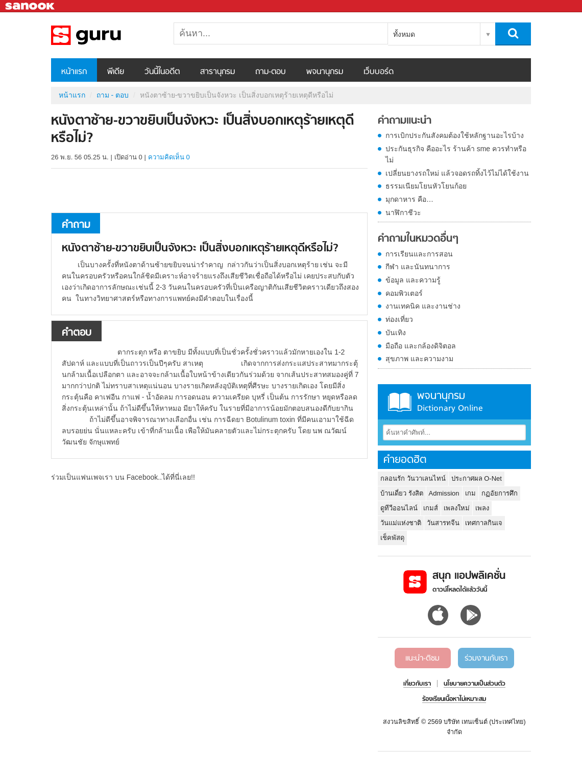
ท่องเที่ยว (399, 319)
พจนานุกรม (324, 72)
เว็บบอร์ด (378, 72)
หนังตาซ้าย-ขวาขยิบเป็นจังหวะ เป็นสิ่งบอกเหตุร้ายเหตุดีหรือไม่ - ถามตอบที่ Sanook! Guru (104, 35)
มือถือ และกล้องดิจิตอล (420, 346)
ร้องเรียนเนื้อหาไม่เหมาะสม (454, 699)
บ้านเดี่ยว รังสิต (401, 493)
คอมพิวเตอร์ (404, 293)
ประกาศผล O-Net (476, 478)
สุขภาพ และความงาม (419, 359)
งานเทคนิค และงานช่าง (422, 306)
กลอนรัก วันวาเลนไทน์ (413, 478)
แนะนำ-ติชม (422, 658)
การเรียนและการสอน (419, 254)
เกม (470, 493)
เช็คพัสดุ (392, 538)
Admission (444, 493)
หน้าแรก (74, 72)
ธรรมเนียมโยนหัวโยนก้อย (426, 186)
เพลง (482, 508)
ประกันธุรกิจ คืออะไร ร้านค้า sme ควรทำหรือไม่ (455, 154)
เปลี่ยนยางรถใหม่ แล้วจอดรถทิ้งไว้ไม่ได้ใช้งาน (457, 173)
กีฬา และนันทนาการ (417, 267)
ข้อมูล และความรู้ (413, 280)
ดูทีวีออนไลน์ (399, 508)
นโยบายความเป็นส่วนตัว (474, 684)
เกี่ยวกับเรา (417, 684)
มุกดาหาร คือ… (409, 199)
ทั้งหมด (404, 34)
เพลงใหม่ (457, 508)
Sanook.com (30, 6)
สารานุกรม (217, 72)
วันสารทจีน (443, 523)
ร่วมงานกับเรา (486, 658)
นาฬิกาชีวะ (403, 212)
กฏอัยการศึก (499, 493)
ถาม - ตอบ (112, 95)
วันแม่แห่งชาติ (400, 523)
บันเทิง (395, 332)
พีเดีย (115, 72)
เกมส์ (430, 508)
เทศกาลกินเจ (483, 523)
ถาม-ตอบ (270, 72)
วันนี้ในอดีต (162, 72)
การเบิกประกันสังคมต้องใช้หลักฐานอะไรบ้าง (454, 135)
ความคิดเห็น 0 (169, 157)
